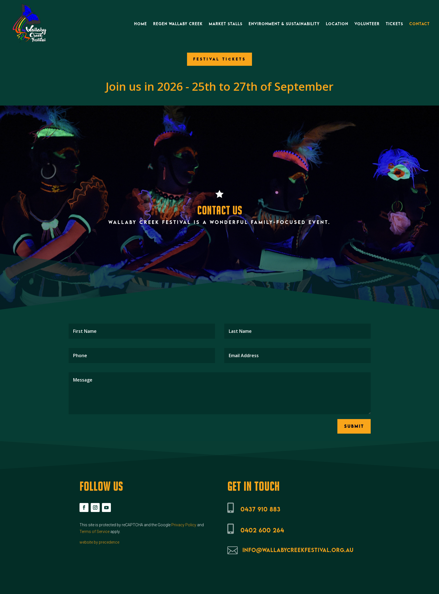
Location (337, 23)
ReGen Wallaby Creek (178, 23)
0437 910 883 (260, 509)
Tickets (394, 23)
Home (140, 23)
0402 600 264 (262, 530)
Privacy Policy (183, 525)
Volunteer (367, 23)
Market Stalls (225, 23)
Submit (354, 426)
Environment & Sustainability (284, 23)
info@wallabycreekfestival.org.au (298, 550)
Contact (419, 23)
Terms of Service (94, 531)
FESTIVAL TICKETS (219, 59)
